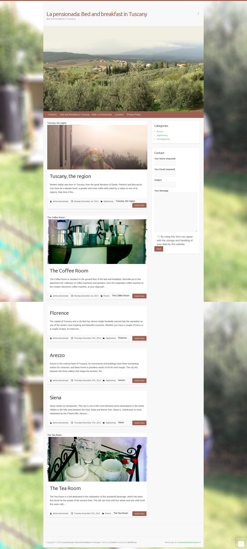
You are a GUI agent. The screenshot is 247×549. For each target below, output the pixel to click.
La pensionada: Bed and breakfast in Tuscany (96, 14)
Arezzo (57, 355)
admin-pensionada (60, 201)
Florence (59, 313)
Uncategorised (163, 139)
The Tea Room (65, 488)
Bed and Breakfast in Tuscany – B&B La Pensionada (86, 114)
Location (119, 114)
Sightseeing (108, 201)
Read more (139, 205)
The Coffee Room (69, 270)
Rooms (106, 296)
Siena (55, 397)
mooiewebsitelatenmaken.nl (189, 542)
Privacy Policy (134, 114)
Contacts (52, 114)
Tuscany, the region (70, 176)
